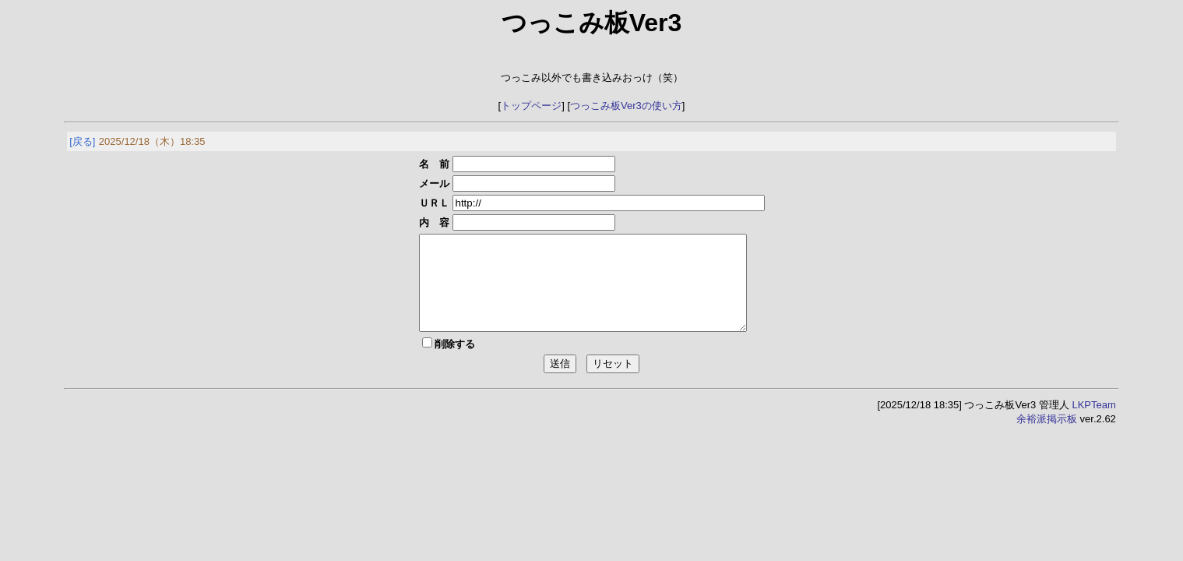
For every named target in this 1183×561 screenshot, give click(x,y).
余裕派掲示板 (1046, 437)
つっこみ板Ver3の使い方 (626, 105)
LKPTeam (1093, 423)
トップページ (531, 105)
